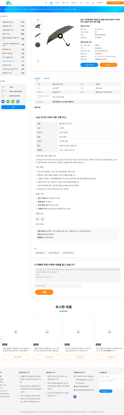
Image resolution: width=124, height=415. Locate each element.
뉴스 (1, 388)
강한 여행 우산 (40, 253)
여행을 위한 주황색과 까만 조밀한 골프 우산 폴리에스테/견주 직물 (30, 379)
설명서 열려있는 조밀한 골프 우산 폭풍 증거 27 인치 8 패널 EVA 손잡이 (30, 389)
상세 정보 (37, 78)
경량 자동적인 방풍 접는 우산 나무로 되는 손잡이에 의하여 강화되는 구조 (46, 350)
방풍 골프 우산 (13, 26)
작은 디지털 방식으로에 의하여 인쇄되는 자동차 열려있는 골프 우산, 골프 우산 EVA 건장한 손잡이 (30, 399)
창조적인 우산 (13, 65)
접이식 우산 (13, 34)
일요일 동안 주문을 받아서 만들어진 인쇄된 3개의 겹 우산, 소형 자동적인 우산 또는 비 (16, 350)
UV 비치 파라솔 (13, 53)
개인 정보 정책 (4, 396)
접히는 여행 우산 (53, 253)
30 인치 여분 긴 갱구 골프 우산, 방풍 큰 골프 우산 (58, 377)
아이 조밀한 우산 (13, 57)
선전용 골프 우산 (13, 30)
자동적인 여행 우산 (13, 61)
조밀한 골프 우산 (13, 22)
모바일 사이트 (4, 394)
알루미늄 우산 (13, 49)
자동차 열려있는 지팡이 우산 (13, 38)
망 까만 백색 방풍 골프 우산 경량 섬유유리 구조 (58, 394)
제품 (1, 379)
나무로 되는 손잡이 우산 (13, 69)
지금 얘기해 (115, 3)
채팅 (13, 107)
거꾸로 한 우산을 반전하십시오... (13, 44)
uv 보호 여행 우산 (68, 253)
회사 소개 (3, 385)
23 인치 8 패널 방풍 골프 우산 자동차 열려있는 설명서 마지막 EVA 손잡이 (58, 386)
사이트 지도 (4, 391)
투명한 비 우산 (13, 73)
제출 (44, 292)
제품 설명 (46, 78)
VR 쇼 (2, 382)
